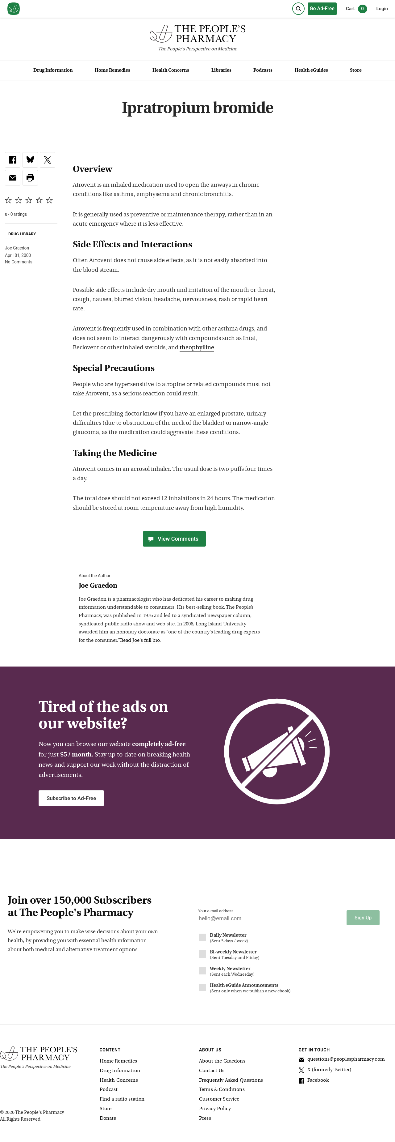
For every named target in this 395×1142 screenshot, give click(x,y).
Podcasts (262, 70)
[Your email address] (269, 920)
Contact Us (212, 1070)
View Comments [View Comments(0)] (172, 539)
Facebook (314, 1081)
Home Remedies (112, 70)
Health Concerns (170, 70)
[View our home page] (13, 9)
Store (356, 70)
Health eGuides (311, 70)
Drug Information (53, 70)
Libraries (221, 70)
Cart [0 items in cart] (356, 9)
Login (382, 8)
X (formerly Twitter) (325, 1070)
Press (205, 1118)
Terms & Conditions (222, 1089)
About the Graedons (222, 1061)
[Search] (298, 8)
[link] (12, 160)
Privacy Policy (215, 1108)
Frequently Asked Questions (231, 1080)
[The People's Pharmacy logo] (197, 35)
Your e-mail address (215, 911)
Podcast (109, 1089)
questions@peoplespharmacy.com (342, 1060)
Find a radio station (122, 1099)
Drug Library (22, 234)
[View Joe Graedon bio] (171, 586)
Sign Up (363, 918)
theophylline (197, 348)
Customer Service (219, 1099)
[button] (30, 177)
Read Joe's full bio (140, 640)
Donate (108, 1118)
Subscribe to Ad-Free (71, 798)
